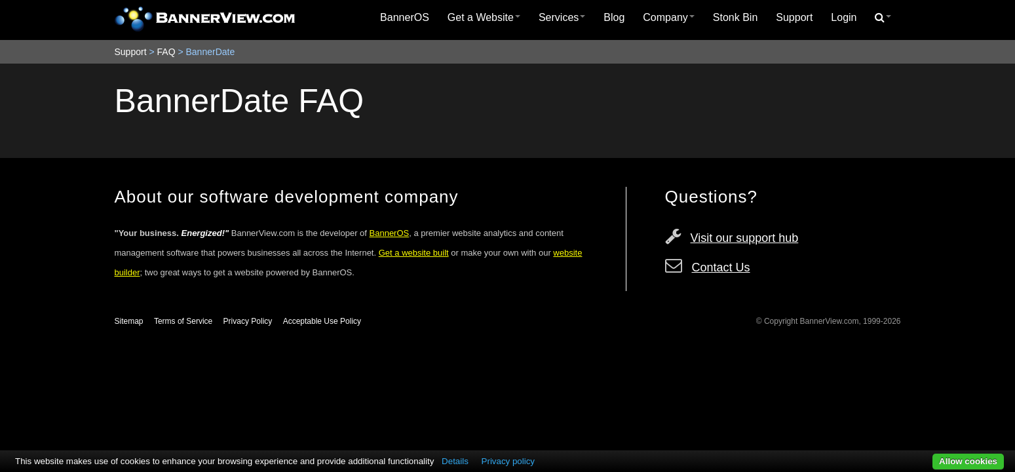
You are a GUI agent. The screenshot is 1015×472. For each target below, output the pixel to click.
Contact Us (721, 267)
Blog (613, 17)
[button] (883, 17)
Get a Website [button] (484, 17)
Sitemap (129, 321)
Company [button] (668, 17)
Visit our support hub (745, 238)
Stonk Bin (735, 17)
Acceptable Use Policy (322, 321)
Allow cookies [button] (968, 461)
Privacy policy (508, 461)
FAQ (166, 52)
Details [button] (455, 461)
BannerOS (404, 17)
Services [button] (562, 17)
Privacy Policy (248, 321)
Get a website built (414, 253)
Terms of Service (183, 321)
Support (794, 17)
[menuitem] (404, 17)
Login (843, 17)
